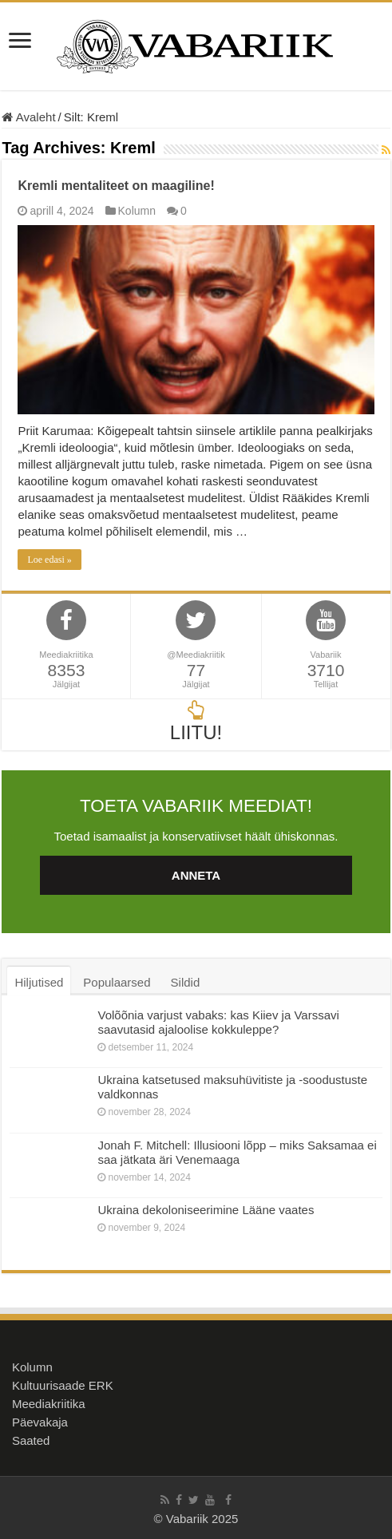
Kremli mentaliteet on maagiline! (116, 185)
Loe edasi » (49, 559)
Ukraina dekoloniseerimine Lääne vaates (205, 1210)
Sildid (185, 982)
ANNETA (196, 875)
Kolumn (137, 210)
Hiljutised (38, 982)
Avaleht (28, 117)
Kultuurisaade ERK (62, 1385)
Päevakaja (40, 1422)
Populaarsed (116, 982)
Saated (31, 1440)
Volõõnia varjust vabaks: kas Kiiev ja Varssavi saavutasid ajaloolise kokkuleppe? (218, 1022)
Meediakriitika (48, 1403)
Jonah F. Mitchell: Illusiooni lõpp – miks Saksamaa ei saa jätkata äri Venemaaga (236, 1152)
